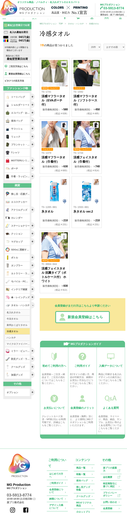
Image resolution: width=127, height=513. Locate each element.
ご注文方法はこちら (16, 72)
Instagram (13, 471)
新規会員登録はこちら (80, 277)
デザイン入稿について (56, 466)
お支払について (56, 475)
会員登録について (56, 450)
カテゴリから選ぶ (17, 20)
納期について (56, 458)
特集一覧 (80, 433)
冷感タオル (94, 29)
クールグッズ (83, 455)
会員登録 (65, 19)
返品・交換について (56, 484)
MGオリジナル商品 (84, 463)
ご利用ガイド (92, 19)
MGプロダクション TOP (51, 29)
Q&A (51, 492)
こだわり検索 (45, 20)
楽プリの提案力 (110, 429)
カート (78, 19)
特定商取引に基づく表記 (110, 444)
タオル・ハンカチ (76, 29)
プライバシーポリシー (110, 454)
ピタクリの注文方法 (14, 86)
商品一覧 (80, 427)
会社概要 (107, 436)
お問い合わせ (106, 19)
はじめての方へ (56, 435)
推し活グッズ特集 (83, 448)
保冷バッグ (82, 440)
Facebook (26, 471)
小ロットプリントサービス (83, 473)
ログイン (120, 19)
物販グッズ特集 (83, 482)
